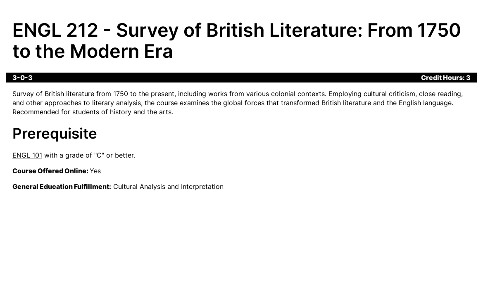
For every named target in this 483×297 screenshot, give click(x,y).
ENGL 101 (27, 155)
